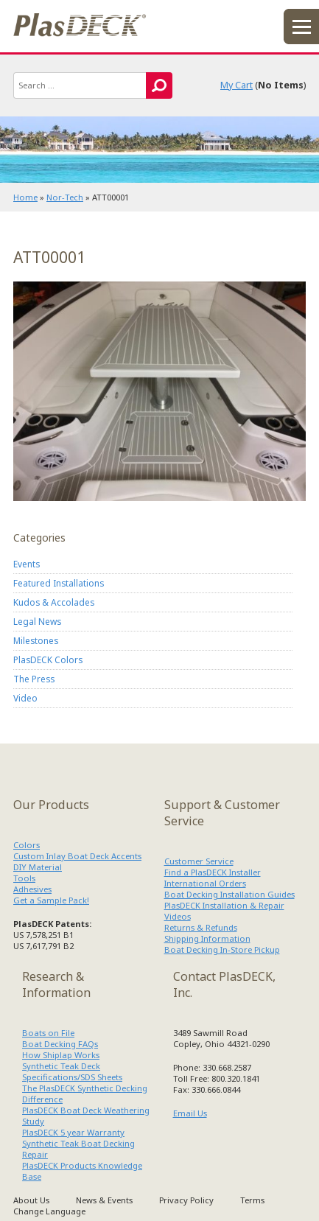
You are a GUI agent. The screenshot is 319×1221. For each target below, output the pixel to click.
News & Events (104, 1200)
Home (25, 197)
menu (301, 26)
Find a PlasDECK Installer (212, 872)
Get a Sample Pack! (51, 900)
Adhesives (32, 889)
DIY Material (37, 866)
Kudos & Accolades (53, 602)
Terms (252, 1200)
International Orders (205, 883)
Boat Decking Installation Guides (229, 894)
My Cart (236, 85)
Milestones (35, 640)
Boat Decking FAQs (60, 1043)
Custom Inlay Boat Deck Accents (77, 855)
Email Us (190, 1113)
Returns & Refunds (200, 927)
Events (26, 564)
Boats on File (48, 1032)
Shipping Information (207, 938)
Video (25, 698)
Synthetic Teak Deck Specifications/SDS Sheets (72, 1071)
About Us (31, 1200)
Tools (24, 878)
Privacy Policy (186, 1200)
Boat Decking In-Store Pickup (222, 949)
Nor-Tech (64, 197)
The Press (34, 679)
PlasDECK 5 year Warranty (73, 1132)
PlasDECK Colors (48, 659)
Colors (26, 844)
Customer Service (199, 861)
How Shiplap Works (60, 1054)
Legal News (37, 621)
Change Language (49, 1211)
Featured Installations (58, 583)
